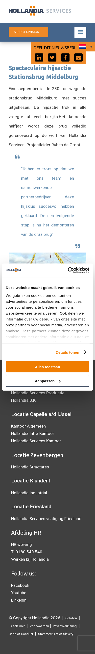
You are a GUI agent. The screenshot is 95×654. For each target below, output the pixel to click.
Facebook (20, 585)
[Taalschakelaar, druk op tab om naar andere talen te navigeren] (85, 46)
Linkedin (18, 600)
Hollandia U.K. (24, 400)
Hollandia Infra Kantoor (32, 433)
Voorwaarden (39, 626)
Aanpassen (48, 381)
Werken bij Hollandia (30, 559)
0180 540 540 (29, 551)
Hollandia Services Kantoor (36, 440)
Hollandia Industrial (29, 492)
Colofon (71, 618)
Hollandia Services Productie (37, 392)
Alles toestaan (47, 367)
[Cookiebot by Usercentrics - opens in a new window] (68, 270)
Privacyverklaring (65, 626)
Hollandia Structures (30, 466)
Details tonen (67, 352)
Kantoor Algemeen (28, 426)
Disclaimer (17, 626)
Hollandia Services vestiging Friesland (46, 518)
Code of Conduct (21, 634)
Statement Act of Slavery (55, 634)
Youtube (18, 592)
